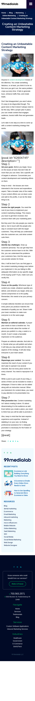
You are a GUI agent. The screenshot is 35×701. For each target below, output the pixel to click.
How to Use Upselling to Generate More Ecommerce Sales (22, 493)
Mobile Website (9, 526)
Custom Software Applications (17, 626)
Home (17, 609)
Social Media (8, 537)
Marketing (7, 520)
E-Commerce (17, 644)
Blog (5, 506)
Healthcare (17, 638)
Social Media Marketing (12, 540)
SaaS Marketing (9, 531)
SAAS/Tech (17, 646)
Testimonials (17, 614)
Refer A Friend (17, 584)
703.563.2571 (18, 593)
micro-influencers (10, 523)
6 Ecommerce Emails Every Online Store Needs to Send (22, 483)
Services (17, 612)
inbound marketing (11, 517)
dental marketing (10, 509)
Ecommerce (8, 511)
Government (17, 641)
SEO (5, 534)
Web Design (8, 542)
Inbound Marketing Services (17, 629)
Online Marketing (10, 528)
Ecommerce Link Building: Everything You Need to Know (21, 473)
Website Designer (10, 545)
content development (17, 80)
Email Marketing (10, 514)
